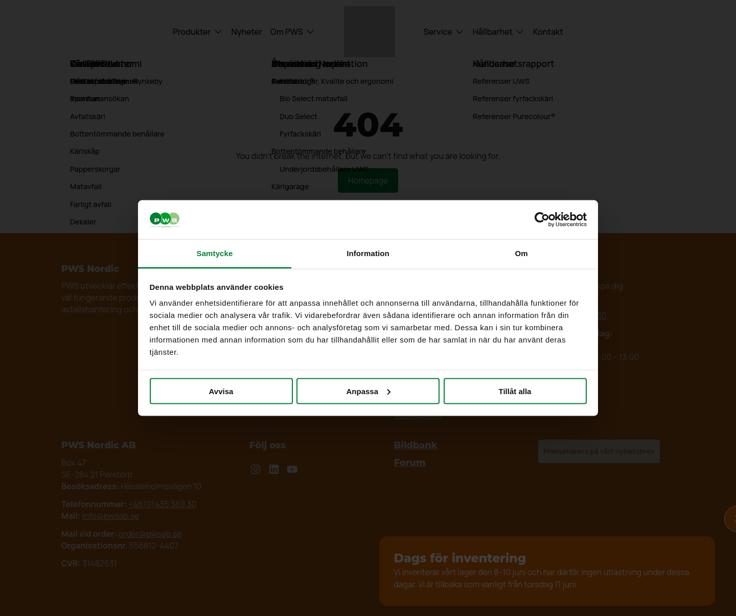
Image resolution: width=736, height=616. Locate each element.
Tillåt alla (515, 390)
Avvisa (221, 390)
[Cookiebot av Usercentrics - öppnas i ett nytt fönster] (542, 219)
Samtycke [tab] (215, 253)
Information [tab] (368, 253)
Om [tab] (521, 253)
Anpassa (368, 390)
